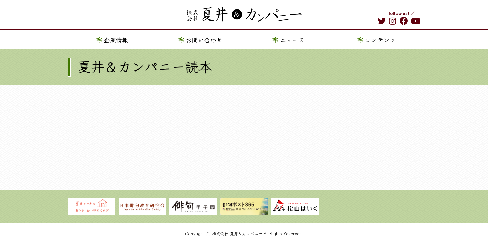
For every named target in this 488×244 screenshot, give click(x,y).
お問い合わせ (204, 40)
